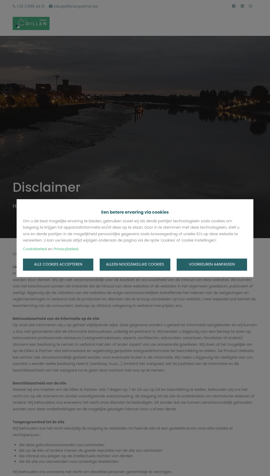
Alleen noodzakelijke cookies (135, 264)
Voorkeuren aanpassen (212, 264)
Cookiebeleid (35, 249)
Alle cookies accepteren (58, 264)
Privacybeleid (66, 249)
